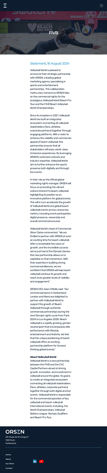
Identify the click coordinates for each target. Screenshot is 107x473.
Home (8, 455)
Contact (9, 468)
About (8, 459)
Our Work (10, 464)
